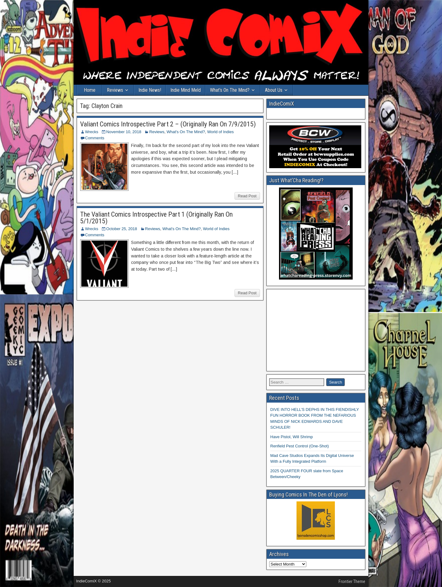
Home (89, 90)
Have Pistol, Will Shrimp (291, 436)
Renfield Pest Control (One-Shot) (299, 446)
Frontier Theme (352, 581)
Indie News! (149, 90)
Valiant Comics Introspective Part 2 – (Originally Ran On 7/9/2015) (168, 124)
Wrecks (91, 131)
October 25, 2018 (121, 228)
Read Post (247, 196)
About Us (273, 90)
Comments (94, 138)
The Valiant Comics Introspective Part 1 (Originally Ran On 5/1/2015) (156, 217)
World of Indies (220, 131)
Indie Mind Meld (185, 90)
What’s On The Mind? (230, 90)
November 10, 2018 (123, 131)
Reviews (115, 90)
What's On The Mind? (186, 131)
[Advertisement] (316, 330)
